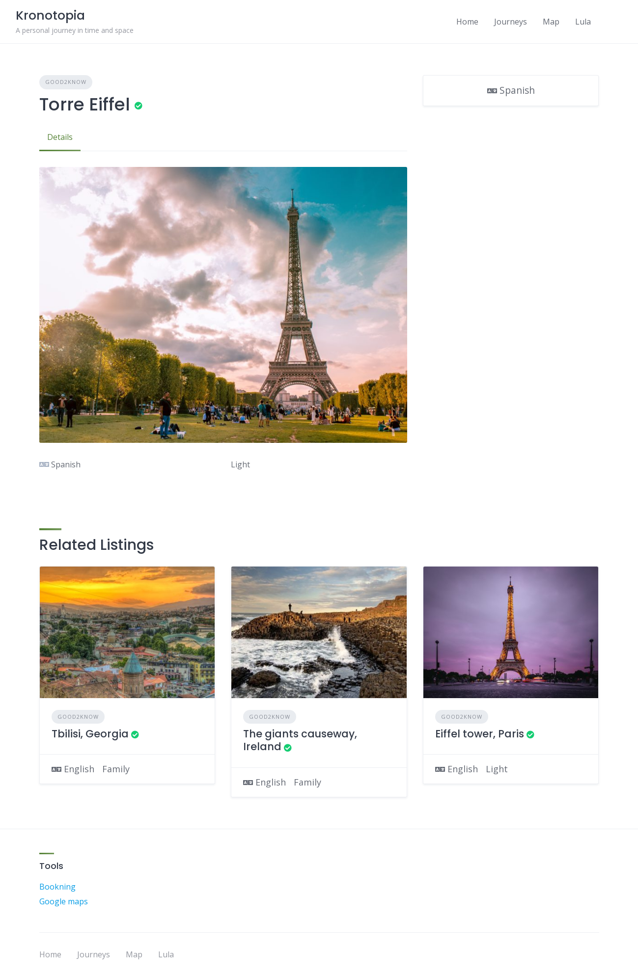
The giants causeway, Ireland (300, 740)
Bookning (57, 886)
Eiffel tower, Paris (479, 734)
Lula (583, 21)
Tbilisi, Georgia (90, 734)
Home (467, 21)
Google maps (63, 901)
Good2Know (65, 81)
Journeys (510, 21)
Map (551, 21)
